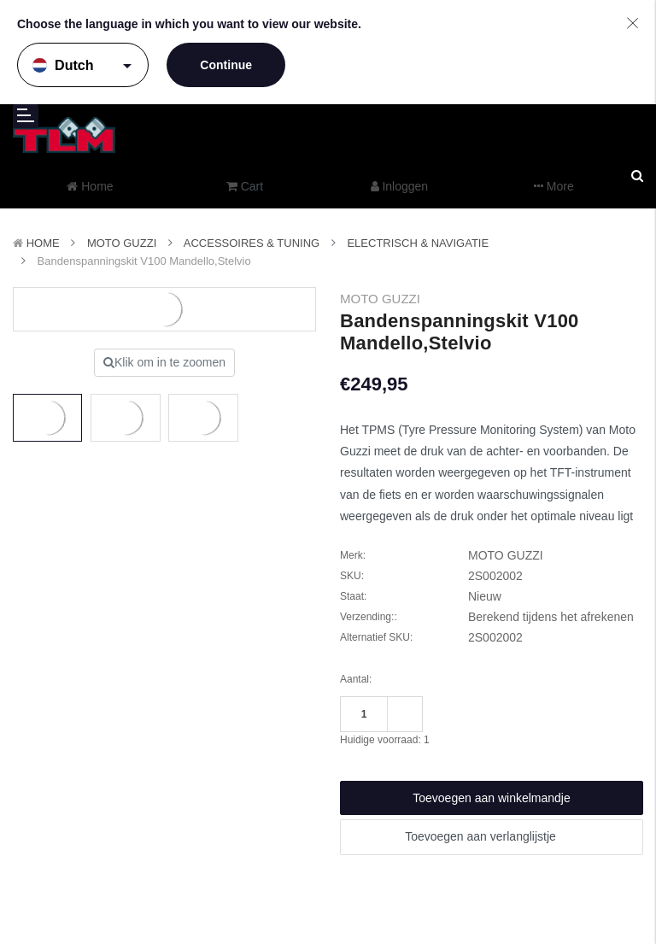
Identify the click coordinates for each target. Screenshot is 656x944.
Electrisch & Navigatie (418, 243)
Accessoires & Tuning (251, 243)
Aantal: (356, 679)
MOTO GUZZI (121, 243)
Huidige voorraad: (385, 740)
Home (43, 243)
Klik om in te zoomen (164, 362)
